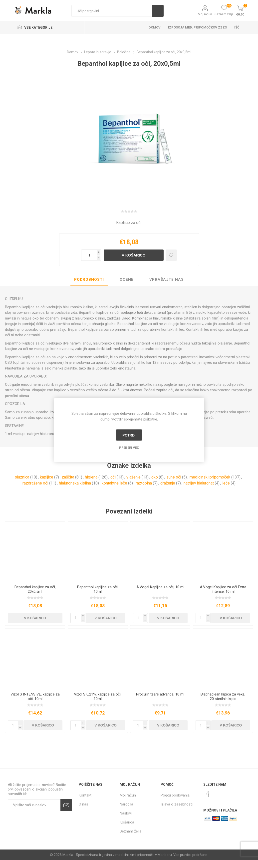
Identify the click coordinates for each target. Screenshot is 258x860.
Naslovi (126, 813)
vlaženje (133, 477)
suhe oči (173, 477)
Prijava (66, 805)
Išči (158, 11)
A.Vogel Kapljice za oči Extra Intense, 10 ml (223, 589)
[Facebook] (208, 794)
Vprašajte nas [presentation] (166, 279)
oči (113, 477)
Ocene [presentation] (127, 279)
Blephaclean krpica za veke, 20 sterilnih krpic (223, 696)
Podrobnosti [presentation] (89, 279)
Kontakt (85, 795)
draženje (167, 483)
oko (154, 477)
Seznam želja (130, 831)
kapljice (46, 477)
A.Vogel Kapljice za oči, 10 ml (160, 587)
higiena (91, 477)
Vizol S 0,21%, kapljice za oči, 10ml (97, 696)
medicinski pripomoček (210, 477)
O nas (83, 804)
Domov (155, 27)
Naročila (126, 804)
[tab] (89, 280)
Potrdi (129, 435)
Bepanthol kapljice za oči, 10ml (97, 589)
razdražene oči (35, 483)
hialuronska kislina (75, 483)
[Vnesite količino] (89, 255)
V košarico (133, 255)
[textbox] (111, 11)
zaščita (68, 477)
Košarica (127, 822)
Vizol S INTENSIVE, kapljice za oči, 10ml (35, 696)
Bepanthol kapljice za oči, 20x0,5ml (35, 589)
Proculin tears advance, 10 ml (160, 694)
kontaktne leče (114, 483)
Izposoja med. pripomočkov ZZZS (197, 27)
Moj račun (205, 14)
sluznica (22, 477)
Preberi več (129, 448)
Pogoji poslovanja (175, 795)
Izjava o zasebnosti (177, 804)
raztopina (144, 483)
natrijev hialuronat (199, 483)
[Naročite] (34, 805)
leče (226, 483)
